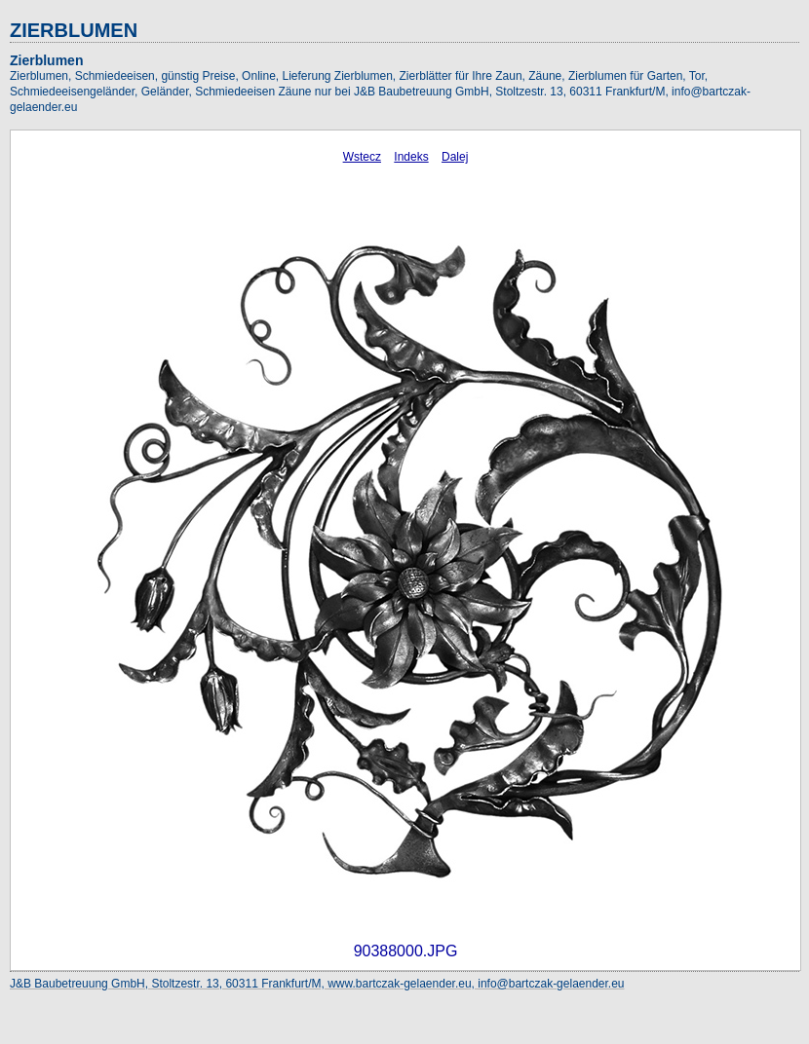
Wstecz (362, 157)
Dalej (455, 157)
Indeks (411, 157)
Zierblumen (46, 60)
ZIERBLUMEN (73, 30)
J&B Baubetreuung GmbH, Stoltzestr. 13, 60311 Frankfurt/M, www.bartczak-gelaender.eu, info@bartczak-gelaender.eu (317, 983)
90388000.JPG (406, 951)
